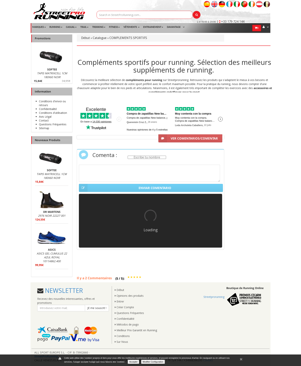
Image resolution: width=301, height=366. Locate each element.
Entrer (119, 301)
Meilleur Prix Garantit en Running (136, 330)
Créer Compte (124, 307)
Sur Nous (121, 342)
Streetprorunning (213, 297)
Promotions (42, 38)
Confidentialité (48, 109)
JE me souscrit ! (96, 308)
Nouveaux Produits (47, 140)
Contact (44, 120)
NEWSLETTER (63, 290)
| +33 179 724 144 (230, 21)
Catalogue (100, 38)
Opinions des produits (129, 295)
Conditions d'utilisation (53, 113)
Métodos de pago (127, 324)
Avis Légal (45, 116)
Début (85, 38)
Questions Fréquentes (52, 124)
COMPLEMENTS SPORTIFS (128, 38)
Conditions (122, 336)
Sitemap (44, 128)
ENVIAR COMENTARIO (125, 188)
